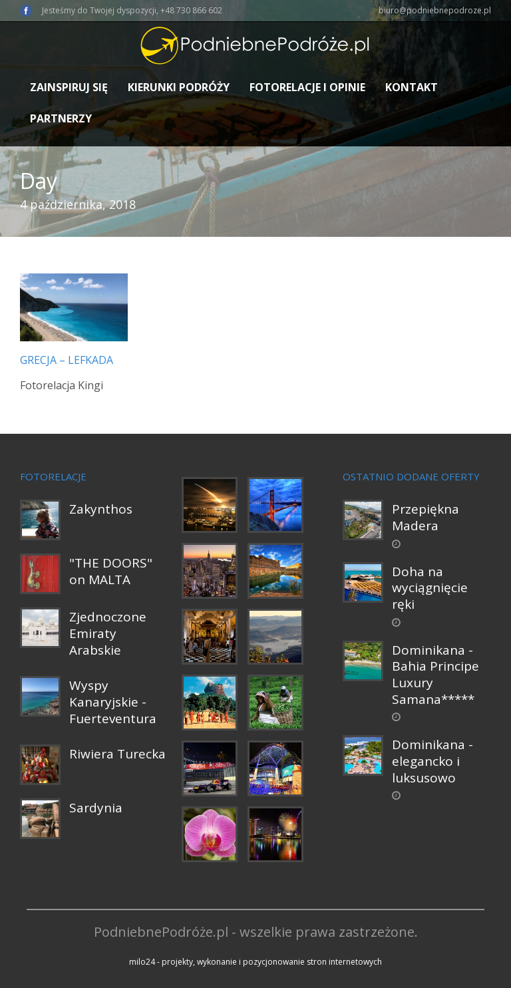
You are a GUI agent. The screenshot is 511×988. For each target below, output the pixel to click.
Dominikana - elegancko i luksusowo (432, 761)
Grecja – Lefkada (66, 360)
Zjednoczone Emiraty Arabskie (107, 633)
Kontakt (411, 87)
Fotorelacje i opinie (307, 87)
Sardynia (95, 807)
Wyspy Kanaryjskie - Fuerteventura (112, 702)
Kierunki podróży (179, 87)
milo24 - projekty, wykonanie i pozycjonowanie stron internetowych (255, 961)
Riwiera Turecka (117, 753)
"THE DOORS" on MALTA (110, 571)
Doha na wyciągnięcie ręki (430, 588)
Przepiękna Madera (425, 517)
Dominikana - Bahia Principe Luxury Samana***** (435, 674)
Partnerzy (61, 118)
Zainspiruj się (69, 87)
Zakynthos (100, 509)
